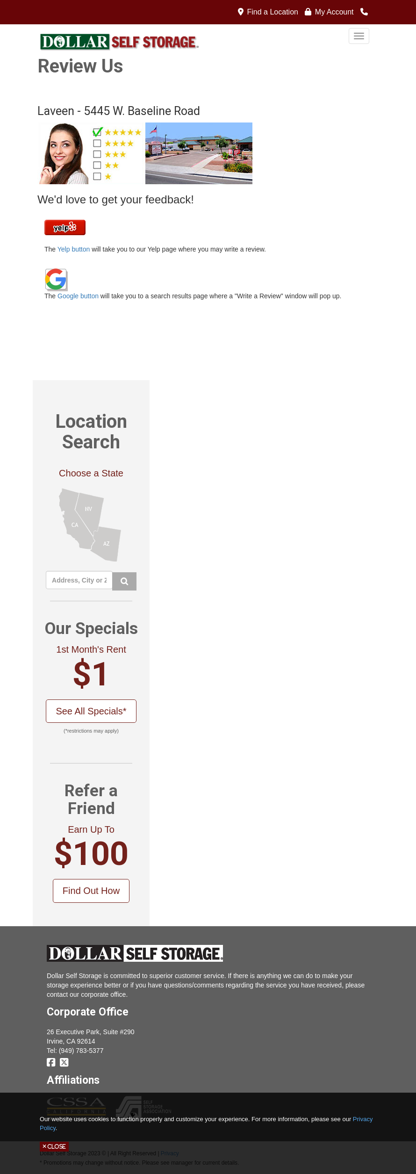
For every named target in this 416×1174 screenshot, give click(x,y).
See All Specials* (91, 711)
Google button (78, 296)
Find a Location (272, 12)
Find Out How (91, 891)
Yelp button (73, 249)
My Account (334, 12)
